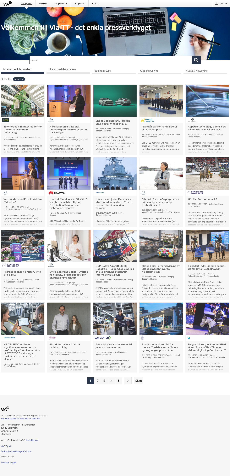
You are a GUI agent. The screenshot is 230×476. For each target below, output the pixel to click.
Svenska (5, 463)
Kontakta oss (32, 440)
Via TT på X (6, 446)
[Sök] (110, 60)
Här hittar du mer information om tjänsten (20, 418)
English (13, 463)
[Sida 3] (104, 381)
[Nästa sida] (128, 381)
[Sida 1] (90, 381)
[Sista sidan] (138, 381)
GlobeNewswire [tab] (149, 71)
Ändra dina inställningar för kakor (16, 451)
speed (19, 79)
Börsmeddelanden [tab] (62, 69)
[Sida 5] (118, 381)
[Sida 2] (97, 381)
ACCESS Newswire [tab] (196, 71)
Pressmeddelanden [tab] (17, 69)
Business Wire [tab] (102, 71)
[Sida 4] (111, 381)
